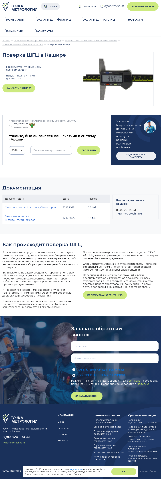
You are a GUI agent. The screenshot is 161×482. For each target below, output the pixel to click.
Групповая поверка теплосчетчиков (105, 446)
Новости (135, 19)
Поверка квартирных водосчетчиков (106, 432)
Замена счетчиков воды (107, 426)
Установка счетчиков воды (109, 452)
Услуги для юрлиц (99, 19)
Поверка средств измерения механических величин (142, 458)
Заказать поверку (19, 88)
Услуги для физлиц (54, 19)
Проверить (88, 150)
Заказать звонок (142, 6)
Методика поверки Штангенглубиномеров (20, 218)
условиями (76, 469)
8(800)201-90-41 (111, 6)
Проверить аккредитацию (105, 295)
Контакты (44, 31)
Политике (143, 383)
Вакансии (14, 31)
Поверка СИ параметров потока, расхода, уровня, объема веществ (141, 429)
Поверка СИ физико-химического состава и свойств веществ (140, 439)
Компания (15, 19)
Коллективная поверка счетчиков (107, 458)
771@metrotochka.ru (129, 213)
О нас (61, 421)
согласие (134, 380)
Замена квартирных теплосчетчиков (105, 439)
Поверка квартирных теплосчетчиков (106, 421)
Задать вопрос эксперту (136, 156)
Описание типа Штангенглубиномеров (30, 207)
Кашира (85, 6)
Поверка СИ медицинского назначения (142, 421)
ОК (124, 471)
